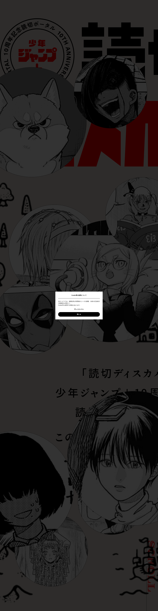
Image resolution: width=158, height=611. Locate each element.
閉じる (79, 314)
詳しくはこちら (79, 309)
